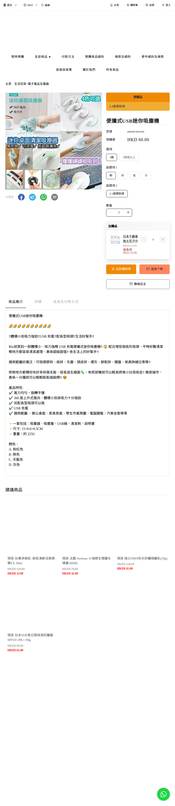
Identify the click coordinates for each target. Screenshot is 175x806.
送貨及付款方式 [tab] (66, 302)
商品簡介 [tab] (16, 302)
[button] (21, 197)
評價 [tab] (38, 302)
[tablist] (87, 303)
